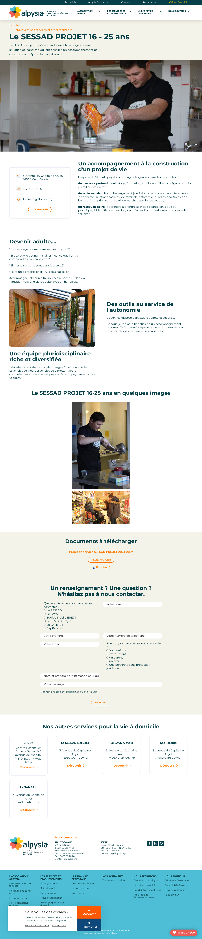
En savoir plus (59, 925)
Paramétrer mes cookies (37, 925)
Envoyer (101, 702)
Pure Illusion (112, 933)
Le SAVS (51, 614)
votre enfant (116, 654)
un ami (112, 661)
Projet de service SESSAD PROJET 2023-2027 (101, 552)
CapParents (53, 628)
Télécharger (101, 559)
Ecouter (101, 567)
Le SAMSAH (53, 624)
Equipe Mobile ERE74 (60, 617)
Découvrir (29, 767)
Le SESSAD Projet (57, 621)
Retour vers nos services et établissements (40, 30)
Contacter (40, 209)
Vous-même (116, 650)
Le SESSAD (53, 610)
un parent (114, 657)
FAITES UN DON (186, 932)
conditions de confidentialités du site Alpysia (68, 691)
